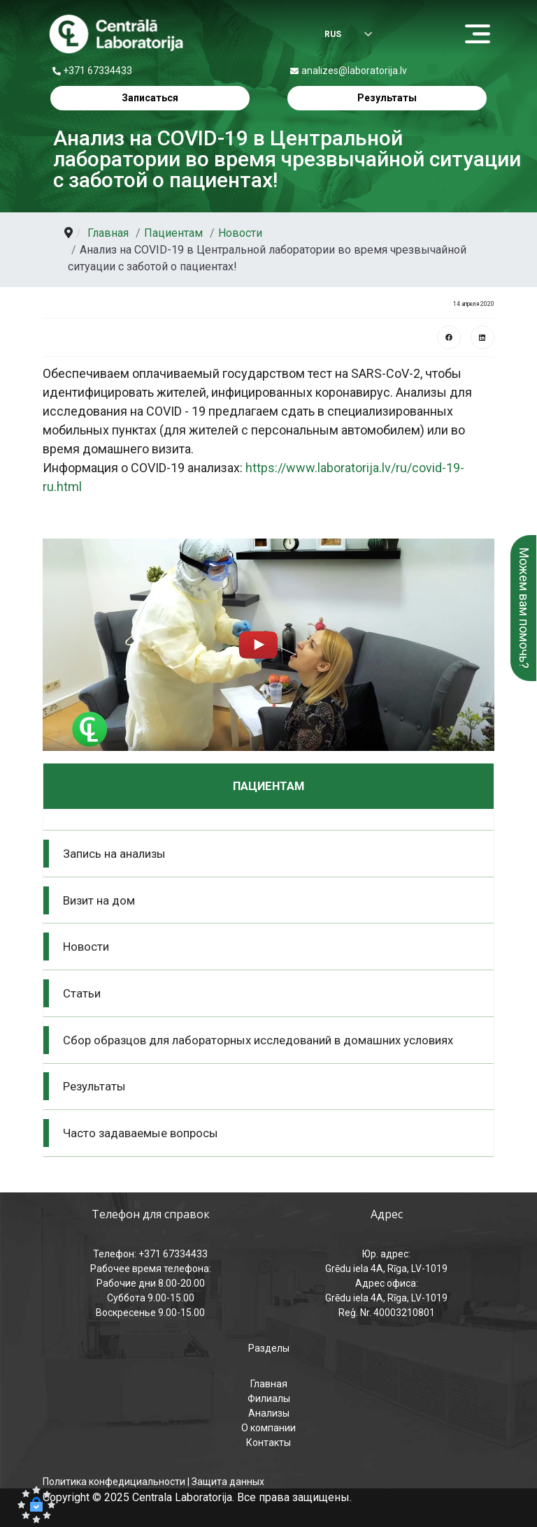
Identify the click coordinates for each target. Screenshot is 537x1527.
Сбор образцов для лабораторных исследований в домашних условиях (258, 1040)
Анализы (268, 1413)
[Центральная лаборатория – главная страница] (116, 34)
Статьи (82, 993)
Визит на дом (99, 900)
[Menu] (481, 34)
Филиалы (269, 1398)
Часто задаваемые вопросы (140, 1133)
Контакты (268, 1442)
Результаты (387, 97)
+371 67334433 (97, 70)
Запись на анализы (114, 854)
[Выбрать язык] (338, 35)
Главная (268, 1383)
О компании (268, 1427)
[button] (268, 645)
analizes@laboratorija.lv (354, 70)
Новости (86, 947)
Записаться (150, 97)
